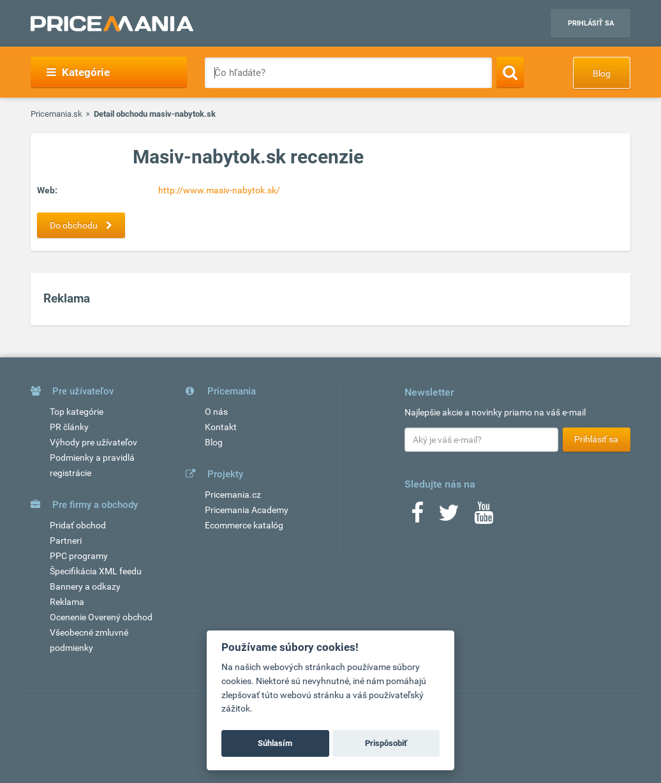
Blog (602, 73)
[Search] (510, 72)
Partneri (66, 540)
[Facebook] (417, 517)
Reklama (67, 602)
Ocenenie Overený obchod (101, 617)
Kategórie (78, 72)
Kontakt (221, 427)
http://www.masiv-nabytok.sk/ (219, 190)
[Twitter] (449, 517)
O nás (216, 411)
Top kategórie (76, 411)
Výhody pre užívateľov (93, 442)
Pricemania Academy (246, 510)
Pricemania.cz (233, 494)
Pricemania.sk (56, 114)
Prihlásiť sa (591, 23)
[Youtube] (484, 517)
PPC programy (79, 556)
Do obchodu (84, 225)
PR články (69, 427)
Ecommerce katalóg (244, 525)
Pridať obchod (78, 525)
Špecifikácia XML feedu (96, 571)
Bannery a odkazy (85, 586)
